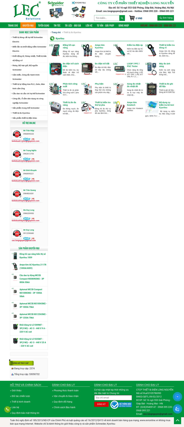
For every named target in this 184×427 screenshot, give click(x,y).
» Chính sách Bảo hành (63, 407)
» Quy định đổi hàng (62, 401)
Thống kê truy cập (20, 363)
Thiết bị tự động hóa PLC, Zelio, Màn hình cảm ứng (29, 86)
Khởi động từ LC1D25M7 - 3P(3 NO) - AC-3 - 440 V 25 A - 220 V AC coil (33, 342)
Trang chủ (14, 25)
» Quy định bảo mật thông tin (24, 413)
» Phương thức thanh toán (65, 390)
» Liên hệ (14, 407)
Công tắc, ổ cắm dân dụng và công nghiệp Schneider (28, 100)
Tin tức (57, 25)
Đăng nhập (124, 25)
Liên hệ (89, 25)
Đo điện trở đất (102, 64)
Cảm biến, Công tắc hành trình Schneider (26, 77)
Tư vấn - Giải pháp (105, 25)
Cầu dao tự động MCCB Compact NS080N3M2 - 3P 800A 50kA (32, 278)
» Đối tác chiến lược (20, 396)
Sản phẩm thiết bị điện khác (25, 118)
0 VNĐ (139, 18)
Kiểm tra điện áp (135, 45)
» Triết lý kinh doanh (20, 401)
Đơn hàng (166, 17)
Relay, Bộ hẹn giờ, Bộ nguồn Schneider (25, 67)
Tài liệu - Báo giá (73, 25)
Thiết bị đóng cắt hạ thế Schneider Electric (28, 39)
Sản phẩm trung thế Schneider (26, 108)
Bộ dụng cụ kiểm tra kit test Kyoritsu (166, 105)
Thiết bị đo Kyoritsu (21, 113)
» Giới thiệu (15, 390)
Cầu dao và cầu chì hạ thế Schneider (29, 93)
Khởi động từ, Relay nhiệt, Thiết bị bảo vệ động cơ (30, 58)
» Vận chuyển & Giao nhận (65, 396)
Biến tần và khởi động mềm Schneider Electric (29, 49)
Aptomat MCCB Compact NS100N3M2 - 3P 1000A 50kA (31, 293)
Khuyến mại (28, 25)
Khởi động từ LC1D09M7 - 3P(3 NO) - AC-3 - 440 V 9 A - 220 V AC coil (33, 328)
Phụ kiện (99, 84)
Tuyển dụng (43, 25)
